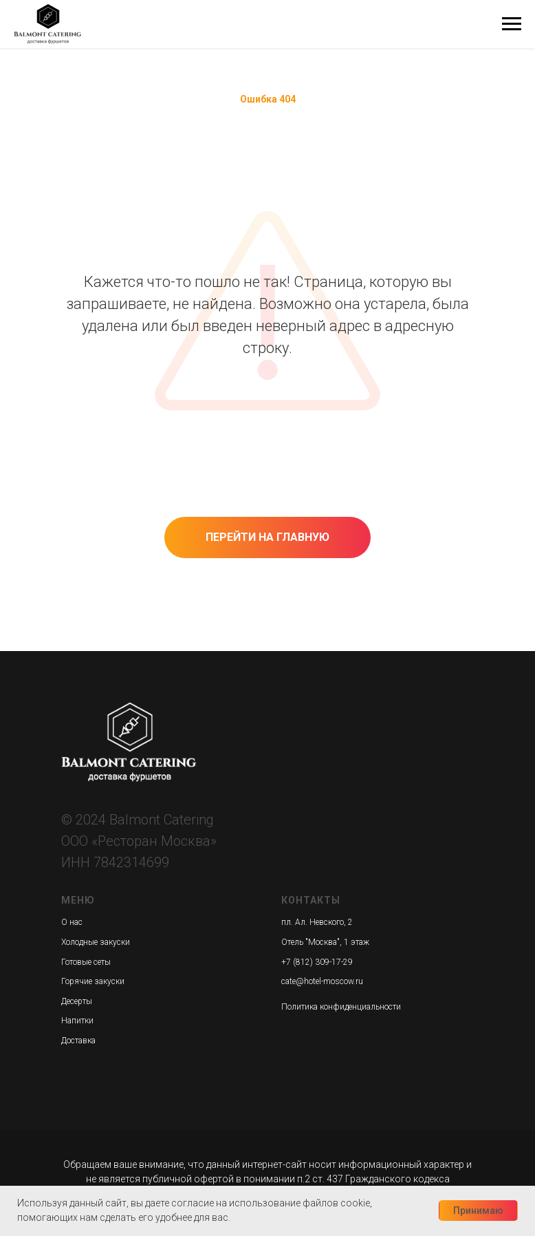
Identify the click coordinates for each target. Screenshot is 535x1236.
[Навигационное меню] (511, 24)
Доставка (78, 1040)
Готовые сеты (86, 962)
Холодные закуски (95, 942)
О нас (72, 922)
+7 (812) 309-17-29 (317, 962)
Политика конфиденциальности (341, 1007)
